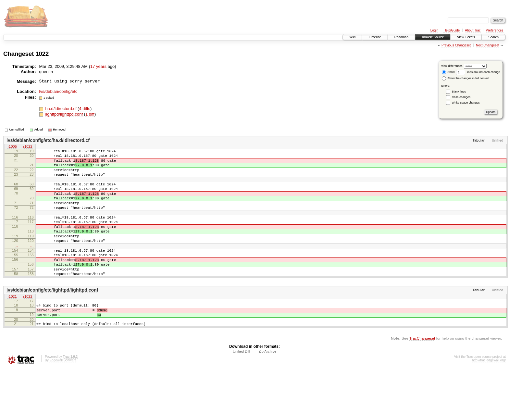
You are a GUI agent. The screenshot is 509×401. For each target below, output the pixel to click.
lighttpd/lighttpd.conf (64, 114)
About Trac (472, 30)
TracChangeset (422, 370)
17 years (98, 66)
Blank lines (459, 91)
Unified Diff (241, 383)
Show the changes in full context (466, 78)
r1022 (27, 147)
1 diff (89, 114)
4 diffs (84, 108)
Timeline (375, 37)
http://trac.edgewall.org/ (489, 392)
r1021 (12, 324)
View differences (452, 66)
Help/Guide (451, 30)
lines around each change (478, 72)
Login (434, 30)
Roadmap (401, 37)
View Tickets (466, 37)
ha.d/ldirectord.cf (61, 108)
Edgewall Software (62, 392)
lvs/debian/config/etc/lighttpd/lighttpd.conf (52, 317)
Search (493, 37)
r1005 (12, 147)
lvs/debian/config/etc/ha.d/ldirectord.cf (48, 140)
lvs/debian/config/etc (58, 91)
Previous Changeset (456, 45)
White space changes (466, 102)
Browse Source (433, 37)
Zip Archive (267, 383)
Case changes (461, 97)
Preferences (494, 30)
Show (448, 72)
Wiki (352, 37)
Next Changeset (487, 45)
